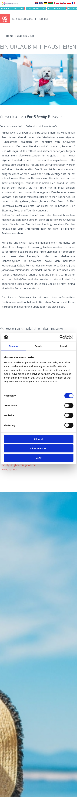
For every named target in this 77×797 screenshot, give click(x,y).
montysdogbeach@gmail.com (19, 465)
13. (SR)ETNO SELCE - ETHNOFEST (30, 18)
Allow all (38, 439)
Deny (38, 457)
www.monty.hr (10, 469)
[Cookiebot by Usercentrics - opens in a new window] (59, 337)
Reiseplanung (56, 8)
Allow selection (38, 448)
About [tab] (63, 346)
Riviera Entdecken (12, 8)
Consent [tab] (14, 346)
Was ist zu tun (35, 8)
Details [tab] (39, 346)
